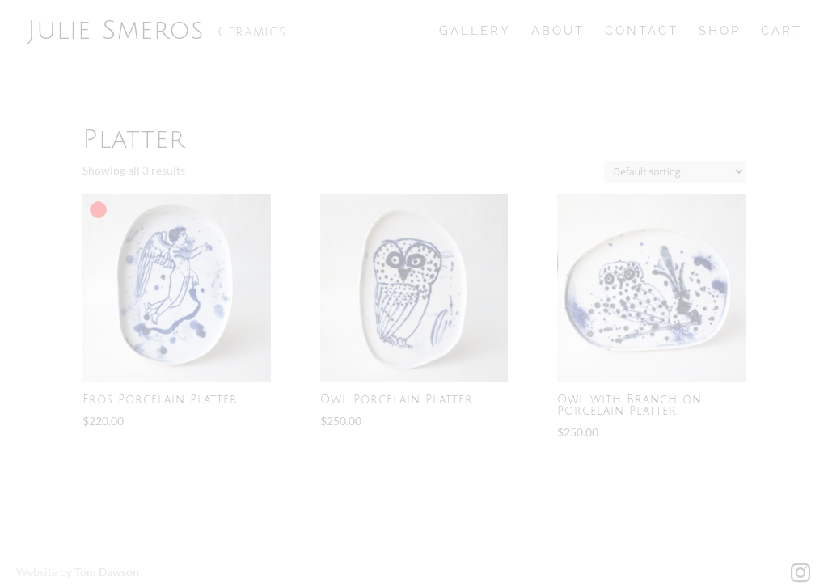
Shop (720, 31)
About (558, 31)
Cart (781, 31)
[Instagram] (800, 573)
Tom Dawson (106, 572)
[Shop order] (675, 172)
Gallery (475, 31)
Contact (641, 31)
